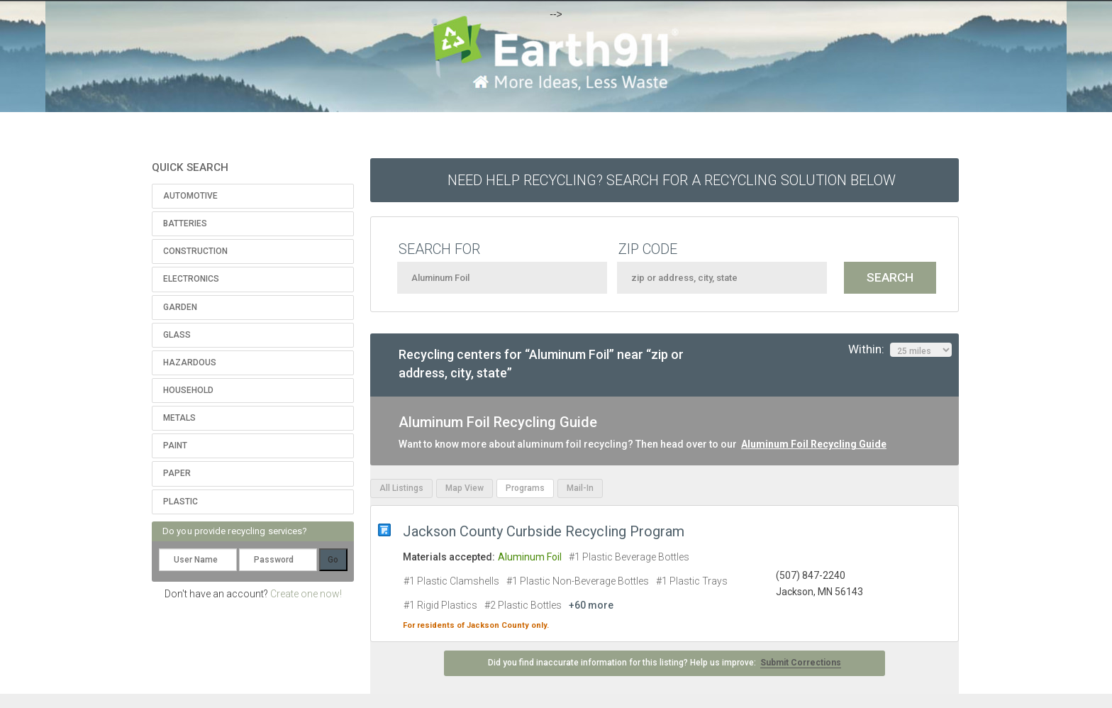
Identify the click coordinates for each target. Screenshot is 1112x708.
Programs (525, 488)
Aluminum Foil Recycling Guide (813, 444)
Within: (900, 350)
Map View (464, 488)
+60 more (591, 605)
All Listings (401, 488)
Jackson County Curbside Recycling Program (543, 531)
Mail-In (580, 488)
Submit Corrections (800, 663)
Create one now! (306, 593)
